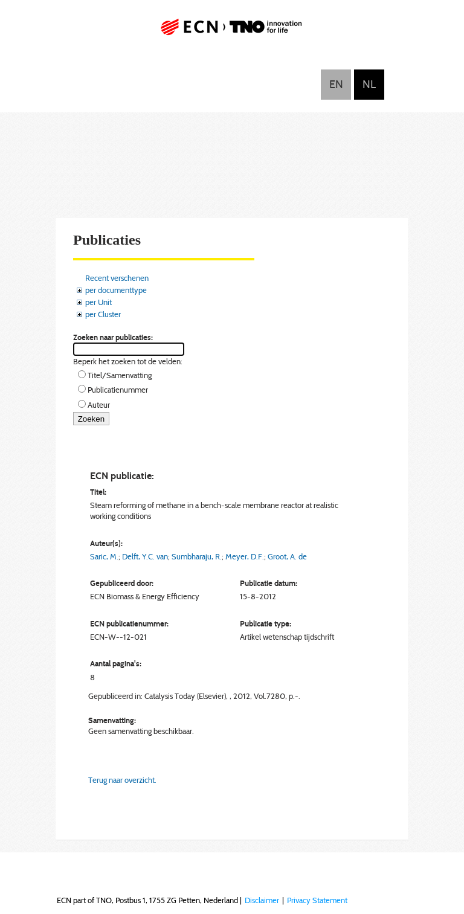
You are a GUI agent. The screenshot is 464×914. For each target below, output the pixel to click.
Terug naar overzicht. (122, 780)
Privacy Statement (317, 900)
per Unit (98, 302)
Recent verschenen (117, 278)
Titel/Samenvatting (120, 375)
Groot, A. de (287, 556)
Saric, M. (104, 556)
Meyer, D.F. (244, 556)
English (336, 84)
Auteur (99, 405)
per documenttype (116, 290)
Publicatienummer (118, 389)
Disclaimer (262, 900)
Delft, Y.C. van (145, 556)
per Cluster (103, 314)
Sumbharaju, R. (197, 556)
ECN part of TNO (232, 31)
